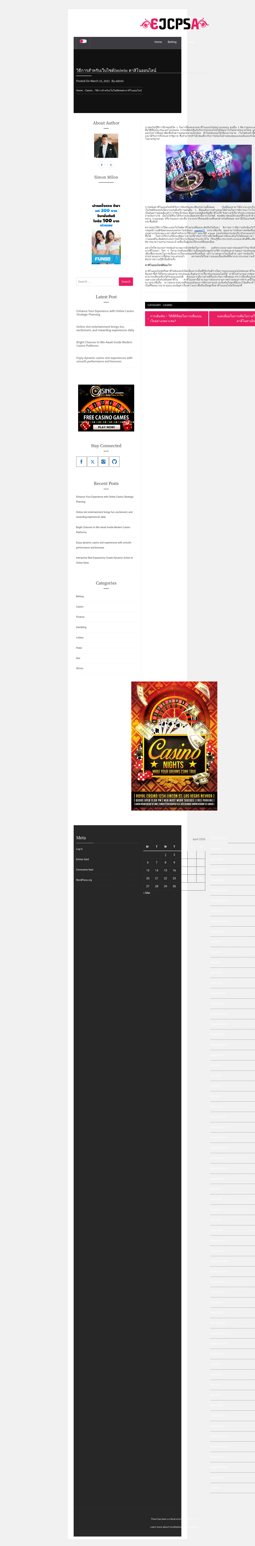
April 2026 (215, 849)
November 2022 (218, 1271)
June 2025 (216, 952)
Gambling (188, 42)
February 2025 (218, 993)
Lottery (80, 637)
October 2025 (217, 910)
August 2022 (217, 1292)
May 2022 (215, 1302)
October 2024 (217, 1034)
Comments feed (84, 869)
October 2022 (217, 1281)
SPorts (79, 668)
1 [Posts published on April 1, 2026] (165, 854)
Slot (78, 658)
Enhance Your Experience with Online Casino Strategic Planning (105, 312)
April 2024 (215, 1096)
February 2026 (218, 869)
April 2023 (215, 1220)
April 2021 (215, 1395)
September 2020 (219, 1467)
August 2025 (217, 931)
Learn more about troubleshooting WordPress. (174, 1526)
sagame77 (199, 230)
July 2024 (215, 1065)
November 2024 (218, 1024)
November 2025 (218, 900)
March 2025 (216, 982)
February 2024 (218, 1117)
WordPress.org (84, 880)
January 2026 (217, 880)
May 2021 (215, 1385)
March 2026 (216, 859)
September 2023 (219, 1168)
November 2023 (218, 1147)
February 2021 (218, 1415)
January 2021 (217, 1426)
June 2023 (216, 1199)
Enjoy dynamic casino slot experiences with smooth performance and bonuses (104, 359)
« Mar (146, 892)
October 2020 (217, 1457)
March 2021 (216, 1405)
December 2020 (218, 1436)
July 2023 (215, 1189)
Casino (167, 305)
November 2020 (218, 1446)
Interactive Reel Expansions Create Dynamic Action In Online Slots (104, 560)
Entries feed (82, 859)
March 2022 (216, 1312)
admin (119, 81)
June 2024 (216, 1075)
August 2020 (217, 1477)
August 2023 (217, 1178)
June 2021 (216, 1374)
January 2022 (217, 1333)
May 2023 (215, 1209)
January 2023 (217, 1250)
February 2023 (218, 1240)
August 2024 (217, 1055)
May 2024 (215, 1086)
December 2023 (218, 1137)
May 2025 (215, 962)
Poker (79, 648)
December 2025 (218, 890)
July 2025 (215, 941)
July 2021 (215, 1364)
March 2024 (216, 1106)
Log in (79, 849)
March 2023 (216, 1230)
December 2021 (218, 1343)
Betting (172, 42)
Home (158, 42)
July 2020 (215, 1488)
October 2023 (217, 1158)
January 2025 (217, 1003)
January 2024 (217, 1127)
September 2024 (219, 1044)
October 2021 (217, 1353)
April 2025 (215, 972)
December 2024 (218, 1014)
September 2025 (219, 921)
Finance (80, 617)
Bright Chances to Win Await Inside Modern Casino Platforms (104, 343)
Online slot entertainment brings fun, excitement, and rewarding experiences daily (105, 328)
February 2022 (218, 1323)
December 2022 (218, 1261)
